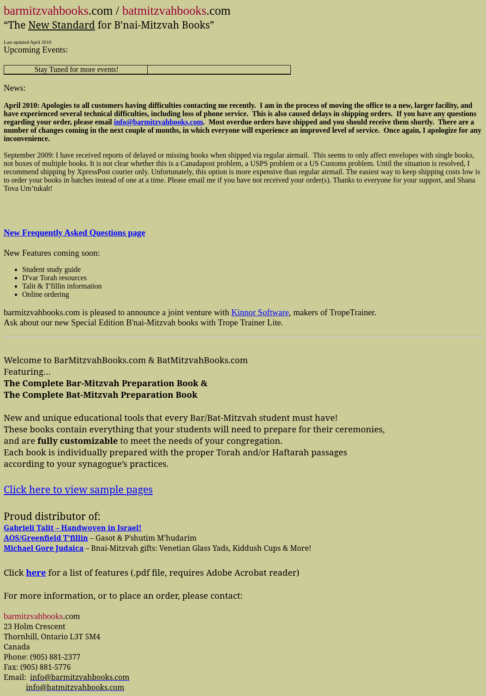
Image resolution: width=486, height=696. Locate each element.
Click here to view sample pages (78, 489)
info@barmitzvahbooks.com (158, 122)
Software (260, 312)
